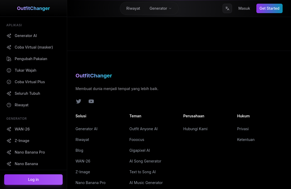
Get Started (269, 8)
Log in (33, 179)
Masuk (244, 8)
